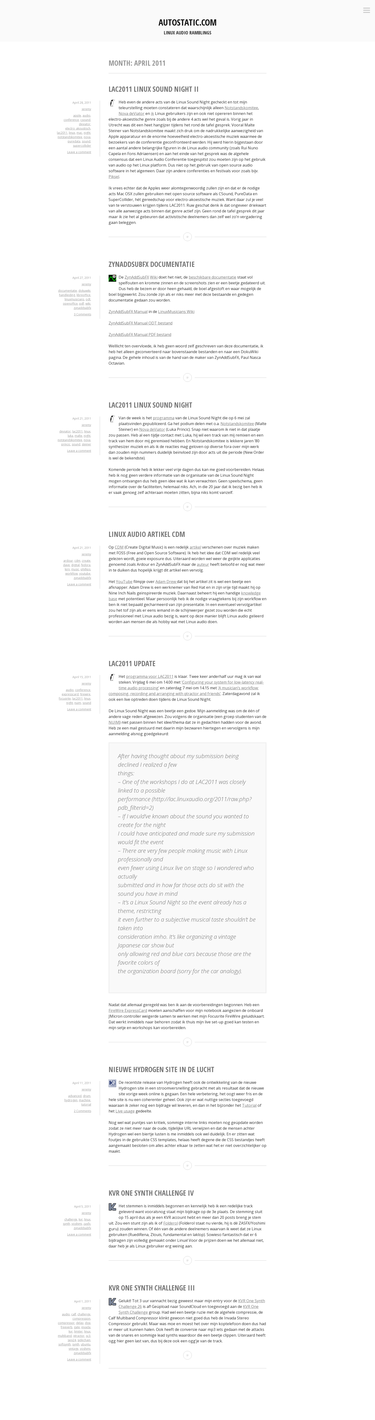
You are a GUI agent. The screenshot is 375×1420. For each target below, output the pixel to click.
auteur (203, 564)
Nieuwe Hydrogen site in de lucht (161, 1069)
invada (85, 1327)
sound (86, 141)
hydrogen (70, 1100)
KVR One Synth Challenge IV (151, 1193)
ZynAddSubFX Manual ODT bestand (140, 323)
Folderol (170, 1223)
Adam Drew (166, 581)
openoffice (70, 304)
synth (66, 1224)
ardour (68, 561)
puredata (74, 141)
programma (163, 418)
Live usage (125, 1111)
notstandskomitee (70, 137)
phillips (85, 569)
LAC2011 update (132, 663)
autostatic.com (188, 22)
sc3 (88, 1336)
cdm (77, 561)
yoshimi (77, 1224)
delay (79, 1323)
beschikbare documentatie (212, 277)
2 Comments (82, 1111)
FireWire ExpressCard (128, 1010)
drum (86, 1096)
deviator (84, 124)
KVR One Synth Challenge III (152, 1288)
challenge (70, 1219)
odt (88, 299)
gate (77, 1327)
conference (71, 120)
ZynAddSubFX (137, 277)
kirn (67, 569)
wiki (87, 304)
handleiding (67, 295)
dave (66, 565)
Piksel (114, 176)
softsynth (64, 1344)
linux (72, 133)
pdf (81, 304)
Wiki (154, 277)
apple (77, 115)
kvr (81, 1219)
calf (73, 1314)
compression (81, 1319)
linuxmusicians (74, 299)
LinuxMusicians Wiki (176, 311)
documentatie (67, 291)
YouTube (124, 581)
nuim (77, 703)
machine (84, 1100)
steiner (86, 444)
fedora (85, 565)
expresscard (70, 694)
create (86, 561)
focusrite (65, 699)
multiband (65, 1336)
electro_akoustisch (77, 128)
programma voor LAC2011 (149, 676)
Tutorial (249, 1105)
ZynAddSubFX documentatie (152, 264)
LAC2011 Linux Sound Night (150, 405)
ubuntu (85, 1344)
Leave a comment (79, 152)
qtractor (78, 1336)
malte (78, 436)
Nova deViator (131, 113)
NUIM (114, 722)
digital (75, 565)
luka (70, 436)
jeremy (86, 109)
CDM (119, 547)
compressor (66, 1323)
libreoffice (83, 295)
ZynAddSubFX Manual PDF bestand (140, 334)
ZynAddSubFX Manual (128, 311)
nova (87, 137)
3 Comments (82, 314)
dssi (87, 1323)
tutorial (86, 1104)
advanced (75, 1096)
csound (85, 120)
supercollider (82, 146)
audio (86, 115)
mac (79, 133)
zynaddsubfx (82, 308)
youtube (84, 574)
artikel (195, 547)
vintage (73, 1349)
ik (152, 113)
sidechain (83, 1340)
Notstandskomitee (241, 107)
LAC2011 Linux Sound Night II (154, 89)
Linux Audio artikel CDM (147, 534)
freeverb (66, 1327)
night (87, 133)
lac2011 (62, 133)
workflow (71, 574)
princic (65, 444)
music (75, 569)
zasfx (86, 1224)
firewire (85, 694)
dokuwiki (84, 291)
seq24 (72, 1340)
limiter (78, 1331)
